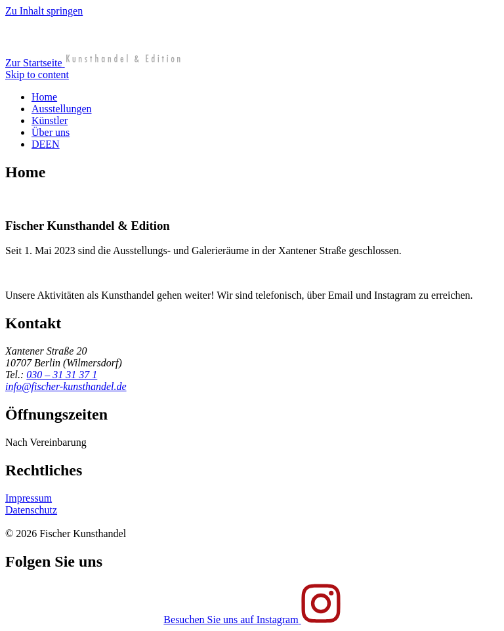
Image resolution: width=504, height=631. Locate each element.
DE (38, 144)
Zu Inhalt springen (44, 10)
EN (52, 144)
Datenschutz (31, 509)
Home (44, 96)
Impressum (28, 498)
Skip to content (37, 74)
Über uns (51, 132)
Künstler (50, 120)
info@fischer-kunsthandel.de (66, 386)
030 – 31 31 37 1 (61, 374)
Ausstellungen (62, 108)
